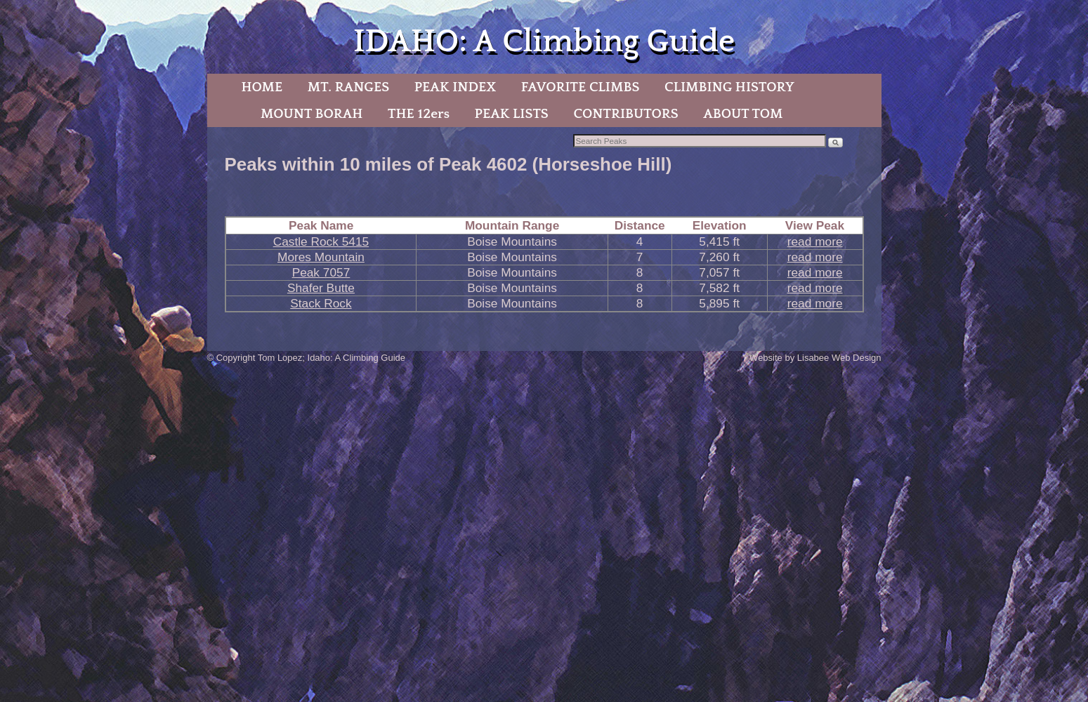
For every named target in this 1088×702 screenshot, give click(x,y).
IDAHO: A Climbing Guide (544, 42)
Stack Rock (320, 303)
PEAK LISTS (512, 113)
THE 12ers (419, 113)
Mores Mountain (321, 257)
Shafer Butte (321, 288)
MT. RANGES (348, 87)
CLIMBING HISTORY (729, 87)
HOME (261, 87)
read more (815, 241)
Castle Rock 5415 (321, 241)
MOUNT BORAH (312, 113)
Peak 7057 (321, 272)
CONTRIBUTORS (625, 113)
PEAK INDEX (455, 87)
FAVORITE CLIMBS (580, 87)
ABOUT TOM (742, 113)
